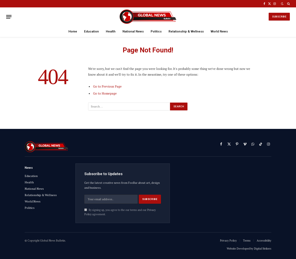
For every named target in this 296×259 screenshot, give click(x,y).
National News (133, 31)
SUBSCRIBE (279, 16)
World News (219, 31)
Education (91, 31)
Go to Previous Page (107, 86)
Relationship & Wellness (186, 31)
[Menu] (9, 16)
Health (111, 31)
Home (72, 31)
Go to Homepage (105, 93)
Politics (156, 31)
